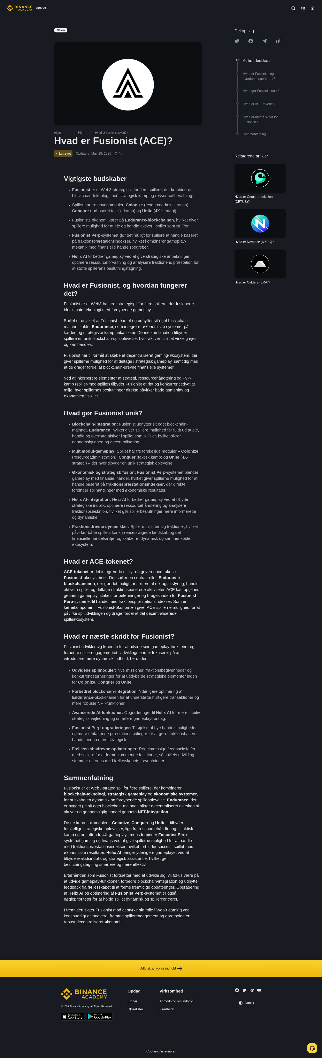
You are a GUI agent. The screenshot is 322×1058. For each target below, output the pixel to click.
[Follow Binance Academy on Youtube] (259, 990)
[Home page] (20, 8)
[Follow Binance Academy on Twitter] (244, 990)
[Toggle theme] (312, 8)
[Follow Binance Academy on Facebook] (237, 990)
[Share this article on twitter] (237, 41)
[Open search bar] (292, 8)
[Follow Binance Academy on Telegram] (252, 990)
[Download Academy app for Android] (99, 1017)
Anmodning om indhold (176, 1001)
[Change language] (303, 8)
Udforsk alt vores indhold (161, 968)
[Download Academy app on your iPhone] (72, 1017)
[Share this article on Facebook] (250, 41)
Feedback (167, 1009)
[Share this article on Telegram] (264, 41)
